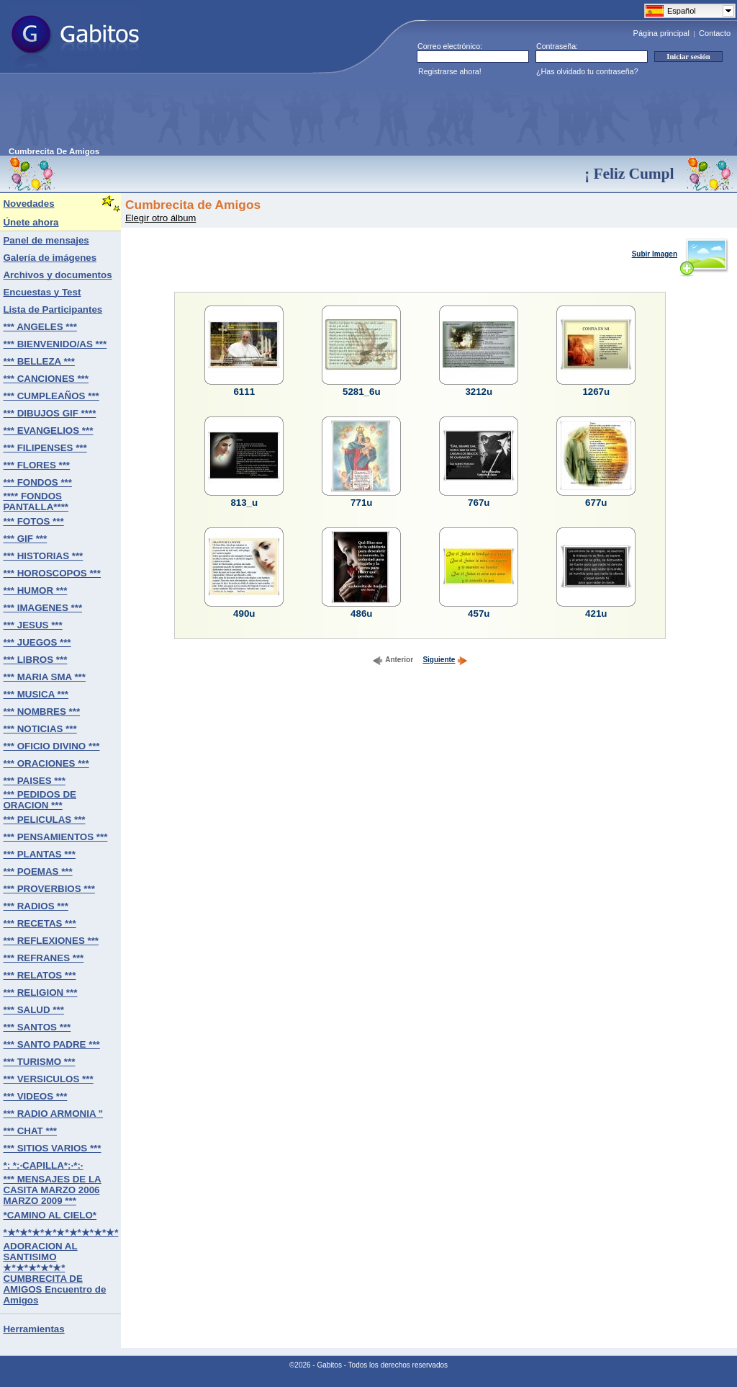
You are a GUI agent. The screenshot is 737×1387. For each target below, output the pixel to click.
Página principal (661, 33)
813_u (244, 502)
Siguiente (445, 660)
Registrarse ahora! (449, 71)
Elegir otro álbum (160, 218)
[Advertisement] (271, 114)
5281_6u (362, 391)
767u (478, 502)
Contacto (715, 33)
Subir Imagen (680, 254)
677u (596, 502)
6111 (244, 391)
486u (361, 613)
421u (596, 613)
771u (361, 502)
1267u (596, 391)
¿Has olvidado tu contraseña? (587, 71)
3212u (478, 391)
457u (478, 613)
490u (244, 613)
